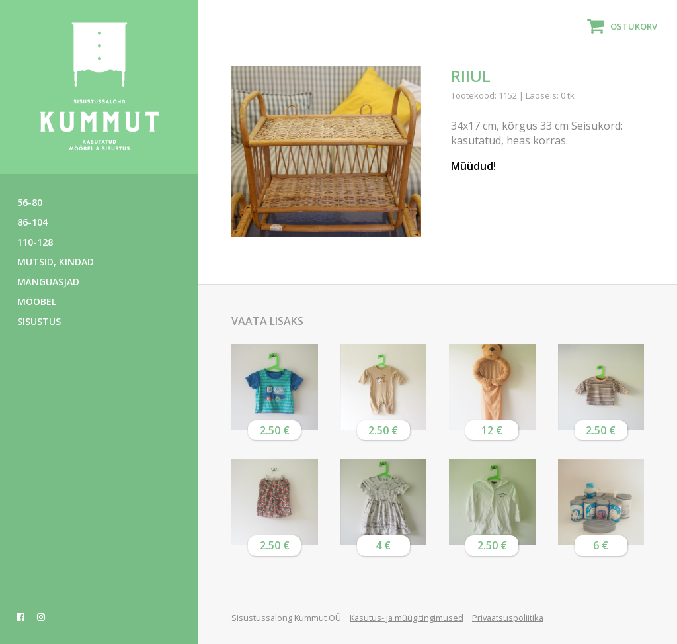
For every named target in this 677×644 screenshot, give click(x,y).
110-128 (35, 242)
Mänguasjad (48, 281)
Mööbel (36, 301)
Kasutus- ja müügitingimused (406, 617)
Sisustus (39, 321)
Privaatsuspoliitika (507, 617)
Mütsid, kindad (55, 261)
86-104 (32, 222)
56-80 (29, 202)
